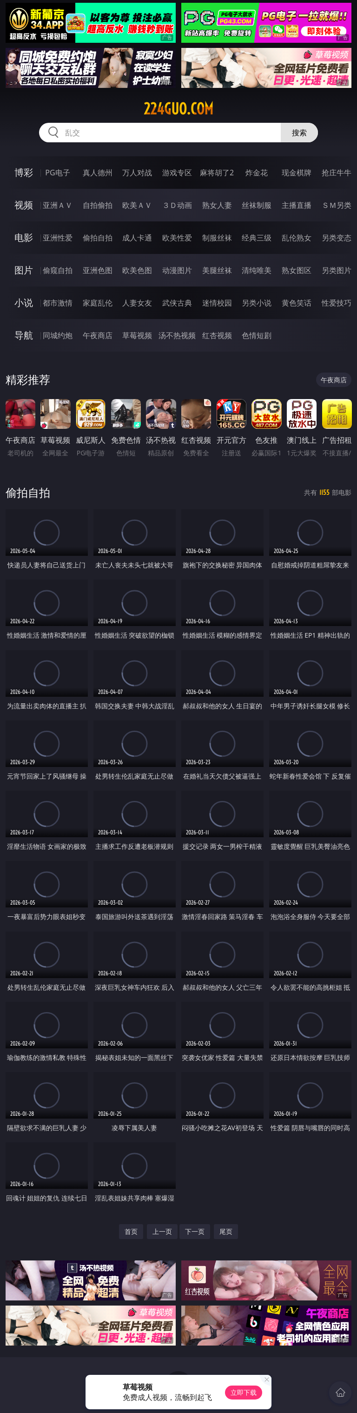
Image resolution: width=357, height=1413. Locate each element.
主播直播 (296, 205)
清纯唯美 (256, 270)
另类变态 (336, 238)
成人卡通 (137, 238)
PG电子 (57, 172)
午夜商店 (97, 335)
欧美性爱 (177, 238)
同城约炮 (58, 335)
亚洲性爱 (58, 238)
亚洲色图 (97, 270)
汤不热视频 (177, 335)
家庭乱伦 (97, 303)
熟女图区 (296, 270)
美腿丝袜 (217, 270)
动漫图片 (177, 270)
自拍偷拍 (97, 205)
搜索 (299, 132)
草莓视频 (137, 335)
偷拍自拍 (97, 238)
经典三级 (256, 238)
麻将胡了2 (217, 172)
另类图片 (336, 270)
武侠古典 (177, 303)
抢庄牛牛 (336, 172)
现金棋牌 (296, 172)
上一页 (162, 1231)
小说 (23, 302)
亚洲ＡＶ (58, 205)
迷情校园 (217, 303)
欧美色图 (137, 270)
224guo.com (178, 109)
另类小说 (256, 303)
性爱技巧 (336, 303)
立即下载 (244, 1392)
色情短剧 (256, 335)
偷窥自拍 (58, 270)
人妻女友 (137, 303)
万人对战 (137, 172)
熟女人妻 (217, 205)
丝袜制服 (256, 205)
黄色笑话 (296, 303)
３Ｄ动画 (177, 205)
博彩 (23, 172)
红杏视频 (217, 335)
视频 (23, 205)
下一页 (195, 1231)
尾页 (225, 1231)
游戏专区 (177, 172)
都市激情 (58, 303)
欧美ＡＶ (137, 205)
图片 (23, 270)
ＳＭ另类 (336, 205)
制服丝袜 (217, 238)
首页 (131, 1231)
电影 (23, 237)
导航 (23, 335)
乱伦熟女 (296, 238)
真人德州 (97, 172)
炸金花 (256, 172)
